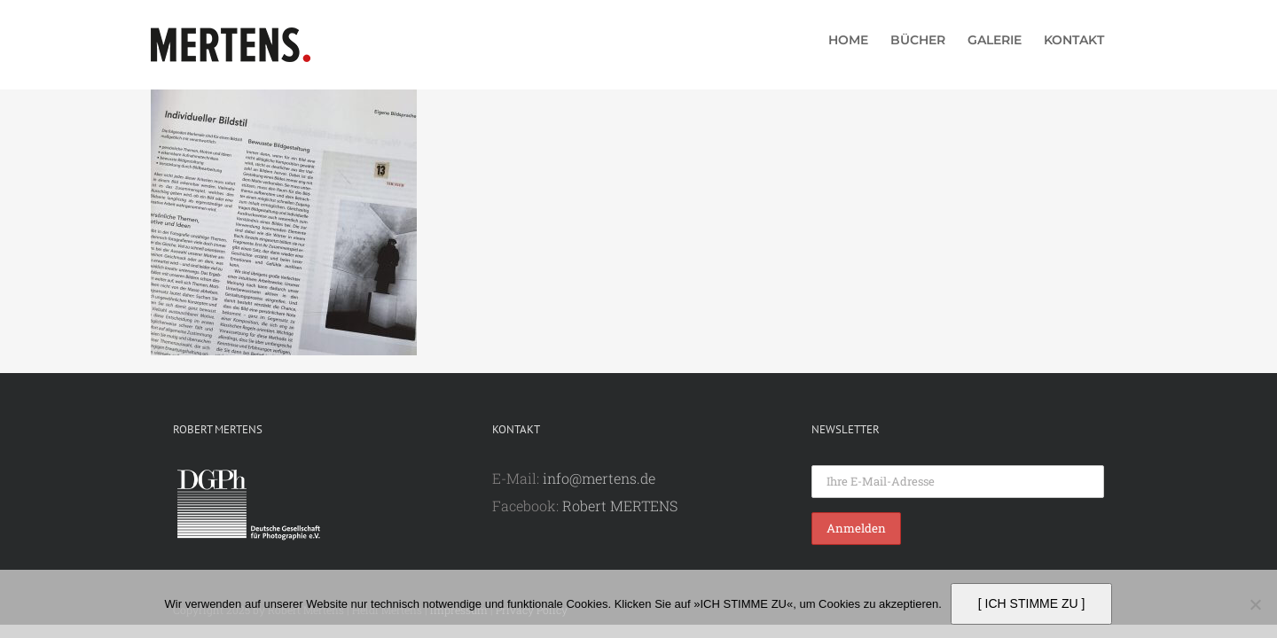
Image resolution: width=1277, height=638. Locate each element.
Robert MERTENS (620, 505)
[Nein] (1255, 604)
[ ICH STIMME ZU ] (1031, 603)
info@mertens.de (599, 478)
